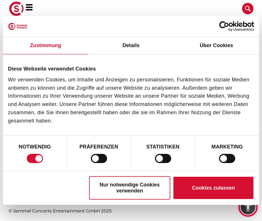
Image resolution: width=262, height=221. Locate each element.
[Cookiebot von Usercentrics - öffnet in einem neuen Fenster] (229, 26)
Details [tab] (131, 45)
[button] (248, 207)
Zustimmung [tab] (45, 45)
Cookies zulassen (213, 188)
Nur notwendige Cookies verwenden (130, 188)
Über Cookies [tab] (216, 45)
